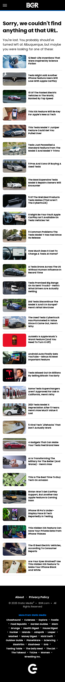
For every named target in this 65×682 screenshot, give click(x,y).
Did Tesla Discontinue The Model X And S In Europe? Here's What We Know (43, 304)
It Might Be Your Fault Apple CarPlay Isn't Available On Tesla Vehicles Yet (44, 217)
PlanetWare (33, 640)
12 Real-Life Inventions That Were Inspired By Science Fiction (44, 61)
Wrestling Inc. (32, 656)
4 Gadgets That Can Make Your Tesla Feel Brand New (43, 444)
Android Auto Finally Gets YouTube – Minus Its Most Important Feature (43, 357)
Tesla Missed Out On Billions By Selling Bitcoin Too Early (44, 374)
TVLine (33, 652)
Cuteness (29, 619)
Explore (43, 619)
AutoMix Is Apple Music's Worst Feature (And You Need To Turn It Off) (42, 339)
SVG (46, 644)
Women (45, 652)
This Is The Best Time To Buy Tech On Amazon (44, 479)
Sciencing (49, 640)
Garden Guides (39, 624)
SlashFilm (18, 644)
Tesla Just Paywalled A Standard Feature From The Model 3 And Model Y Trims (44, 148)
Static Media (25, 603)
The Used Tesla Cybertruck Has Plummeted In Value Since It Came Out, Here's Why (43, 322)
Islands (26, 632)
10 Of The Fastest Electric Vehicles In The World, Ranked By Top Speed (42, 95)
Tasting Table (14, 648)
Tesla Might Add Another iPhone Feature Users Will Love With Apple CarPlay (43, 78)
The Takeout (18, 652)
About (19, 597)
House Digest (50, 628)
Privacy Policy (39, 597)
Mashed (13, 636)
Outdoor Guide (14, 640)
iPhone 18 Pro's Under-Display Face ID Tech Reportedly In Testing (41, 513)
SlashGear (34, 644)
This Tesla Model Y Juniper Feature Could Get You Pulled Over (43, 130)
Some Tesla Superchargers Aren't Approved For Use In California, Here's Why (44, 391)
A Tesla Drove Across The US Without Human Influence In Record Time (44, 269)
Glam (55, 624)
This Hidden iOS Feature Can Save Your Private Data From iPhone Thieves (45, 531)
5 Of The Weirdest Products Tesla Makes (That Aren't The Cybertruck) (44, 200)
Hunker (14, 632)
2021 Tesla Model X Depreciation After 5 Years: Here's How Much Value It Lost (44, 409)
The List (50, 648)
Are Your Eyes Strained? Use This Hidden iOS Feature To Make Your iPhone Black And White (44, 566)
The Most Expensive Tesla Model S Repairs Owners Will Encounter (44, 182)
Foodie (55, 619)
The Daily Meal (34, 648)
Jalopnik (39, 632)
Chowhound (13, 619)
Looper (51, 632)
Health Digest (31, 628)
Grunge (15, 628)
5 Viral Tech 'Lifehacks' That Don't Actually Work (44, 426)
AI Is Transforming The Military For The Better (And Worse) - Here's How (44, 461)
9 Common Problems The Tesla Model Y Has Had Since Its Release (45, 235)
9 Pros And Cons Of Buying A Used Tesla (44, 165)
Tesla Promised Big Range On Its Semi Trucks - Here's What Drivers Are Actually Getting (43, 287)
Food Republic (19, 624)
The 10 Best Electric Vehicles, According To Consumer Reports (44, 548)
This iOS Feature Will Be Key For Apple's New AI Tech (44, 113)
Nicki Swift (47, 636)
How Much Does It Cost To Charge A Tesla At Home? (43, 252)
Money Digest (29, 636)
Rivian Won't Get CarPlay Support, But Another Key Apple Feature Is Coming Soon (43, 496)
